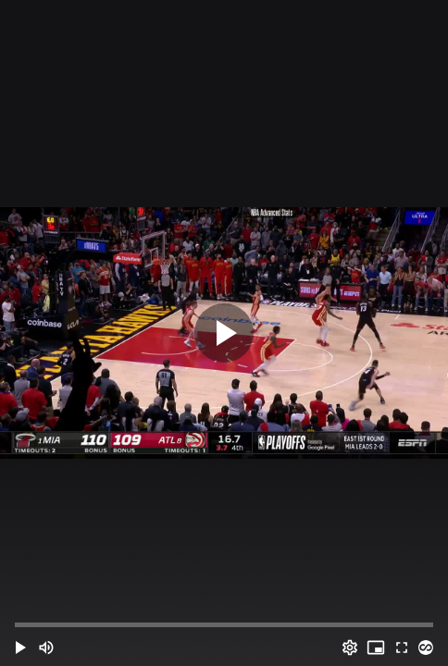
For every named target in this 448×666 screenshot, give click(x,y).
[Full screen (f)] (402, 647)
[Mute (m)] (46, 647)
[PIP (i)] (376, 647)
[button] (20, 647)
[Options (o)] (350, 647)
